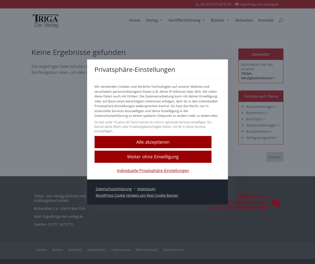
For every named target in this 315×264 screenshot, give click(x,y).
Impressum (151, 191)
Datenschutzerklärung (118, 191)
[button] (157, 144)
